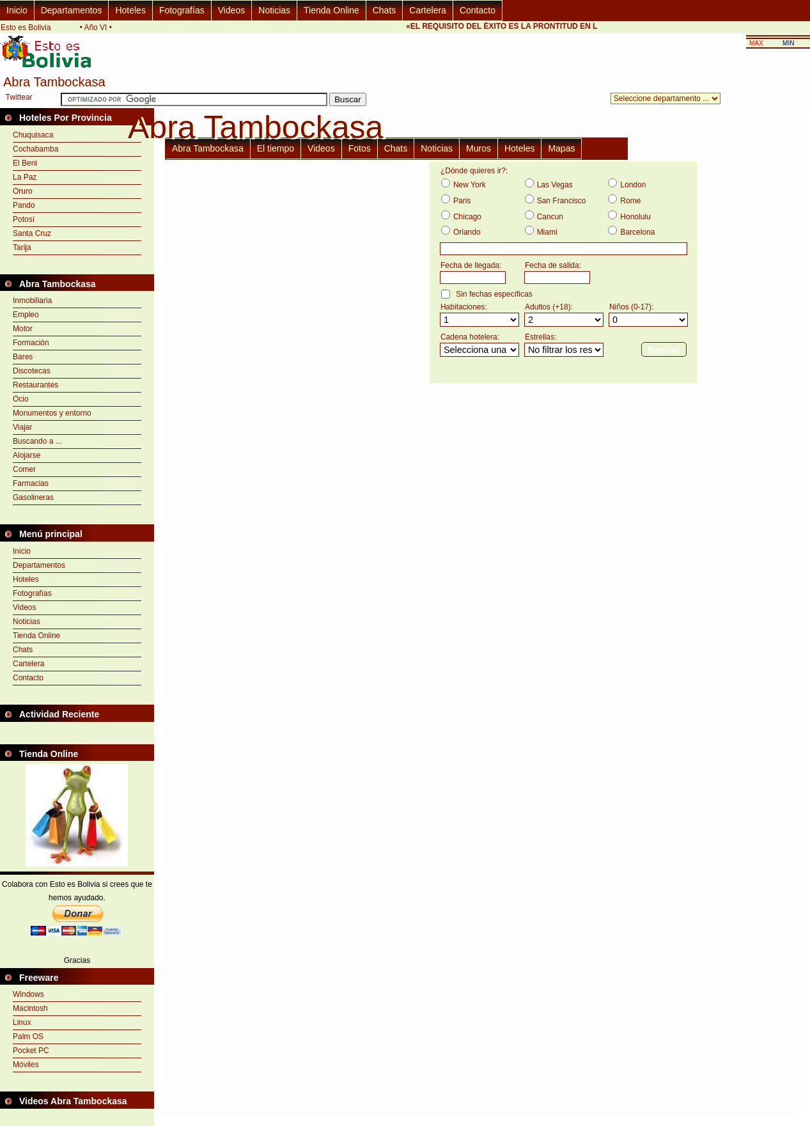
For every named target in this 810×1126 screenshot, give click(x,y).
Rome (630, 200)
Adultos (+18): (549, 306)
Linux (22, 1022)
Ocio (21, 399)
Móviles (26, 1064)
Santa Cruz (32, 233)
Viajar (22, 427)
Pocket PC (31, 1050)
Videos (231, 10)
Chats (384, 10)
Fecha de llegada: (470, 265)
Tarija (22, 247)
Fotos (359, 148)
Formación (31, 342)
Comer (24, 469)
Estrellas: (540, 336)
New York (469, 184)
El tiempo (275, 148)
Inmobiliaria (32, 300)
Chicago (467, 216)
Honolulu (635, 216)
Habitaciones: (463, 306)
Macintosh (30, 1008)
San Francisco (561, 200)
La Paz (24, 177)
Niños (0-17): (631, 306)
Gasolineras (33, 497)
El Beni (25, 163)
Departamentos (71, 10)
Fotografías (182, 10)
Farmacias (31, 483)
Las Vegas (555, 184)
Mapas (561, 148)
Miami (547, 232)
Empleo (26, 314)
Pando (24, 205)
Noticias (274, 10)
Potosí (24, 219)
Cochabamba (35, 149)
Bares (23, 356)
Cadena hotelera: (469, 336)
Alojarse (26, 455)
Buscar (664, 349)
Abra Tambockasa (208, 148)
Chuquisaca (33, 134)
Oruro (23, 191)
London (633, 184)
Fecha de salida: (553, 265)
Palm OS (28, 1036)
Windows (28, 994)
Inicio (16, 10)
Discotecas (32, 370)
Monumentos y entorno (52, 413)
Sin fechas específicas (494, 294)
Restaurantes (35, 384)
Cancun (550, 216)
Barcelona (637, 232)
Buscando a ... (37, 441)
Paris (462, 200)
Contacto (477, 10)
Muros (478, 148)
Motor (23, 328)
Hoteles (130, 10)
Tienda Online (331, 10)
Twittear (19, 97)
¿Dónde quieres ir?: (474, 170)
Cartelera (427, 10)
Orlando (467, 232)
